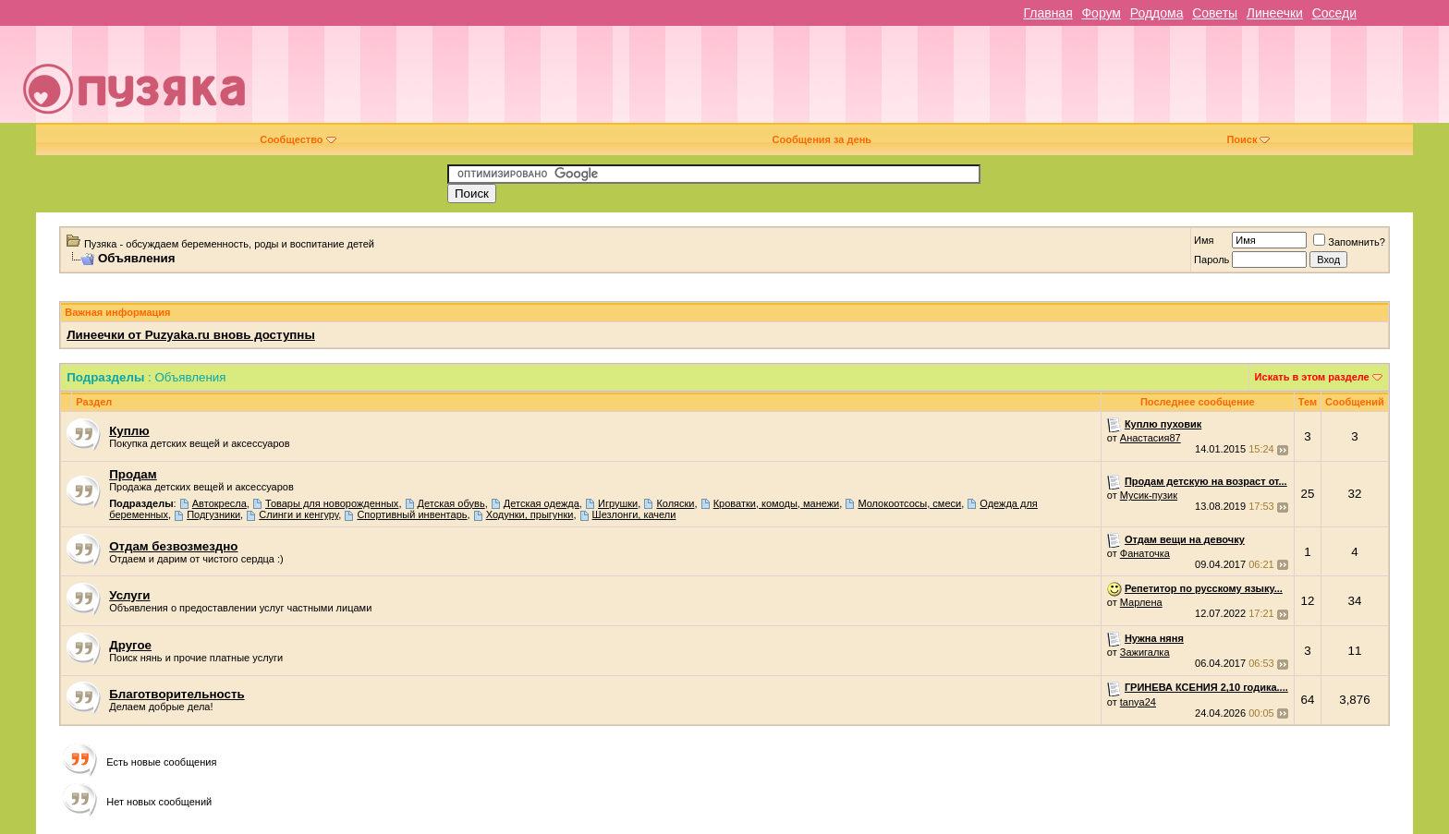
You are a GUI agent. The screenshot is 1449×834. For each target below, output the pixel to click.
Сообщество (297, 139)
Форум (1101, 13)
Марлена (1141, 602)
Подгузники (213, 514)
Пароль (1211, 259)
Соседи (1334, 13)
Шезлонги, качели (634, 514)
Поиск (1248, 139)
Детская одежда (541, 503)
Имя (1203, 240)
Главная (1047, 13)
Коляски (675, 503)
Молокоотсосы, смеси (909, 503)
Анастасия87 (1150, 437)
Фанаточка (1145, 553)
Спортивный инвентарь (412, 514)
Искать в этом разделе (1312, 376)
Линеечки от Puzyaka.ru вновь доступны (191, 335)
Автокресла (219, 503)
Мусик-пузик (1148, 495)
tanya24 (1138, 701)
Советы (1214, 13)
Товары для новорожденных (331, 503)
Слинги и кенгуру (298, 514)
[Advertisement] (853, 81)
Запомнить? (1349, 242)
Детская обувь (451, 503)
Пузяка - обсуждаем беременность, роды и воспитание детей (229, 243)
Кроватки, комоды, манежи (776, 503)
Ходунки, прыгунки (530, 514)
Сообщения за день (822, 139)
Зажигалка (1145, 652)
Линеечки (1275, 13)
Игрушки (618, 503)
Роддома (1157, 13)
